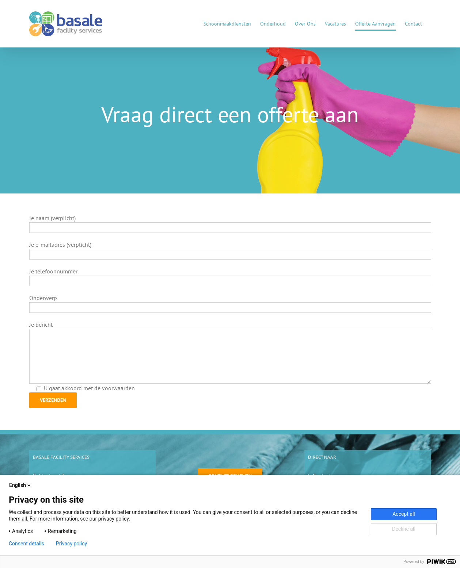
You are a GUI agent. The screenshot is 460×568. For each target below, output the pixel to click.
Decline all (403, 529)
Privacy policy (71, 543)
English (20, 485)
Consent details (26, 543)
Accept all (403, 514)
